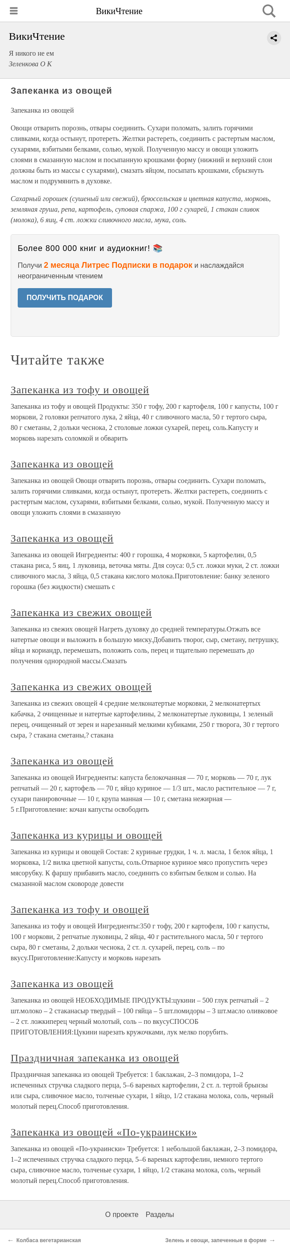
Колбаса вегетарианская (48, 1240)
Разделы (160, 1214)
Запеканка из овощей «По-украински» (104, 1132)
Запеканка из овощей (62, 464)
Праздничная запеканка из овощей (95, 1058)
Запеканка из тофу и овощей (80, 389)
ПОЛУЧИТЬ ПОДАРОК (65, 297)
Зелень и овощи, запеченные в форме (216, 1240)
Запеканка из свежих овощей (81, 612)
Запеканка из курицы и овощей (86, 835)
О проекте (122, 1214)
